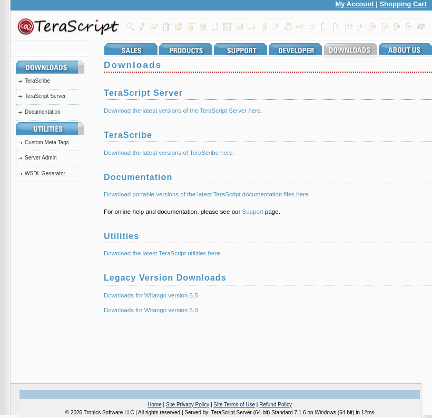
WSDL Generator (45, 173)
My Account (354, 4)
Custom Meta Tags (47, 142)
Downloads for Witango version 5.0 (151, 310)
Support (252, 211)
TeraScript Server (45, 96)
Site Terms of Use (234, 404)
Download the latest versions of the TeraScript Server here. (183, 110)
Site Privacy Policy (187, 404)
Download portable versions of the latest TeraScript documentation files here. (207, 194)
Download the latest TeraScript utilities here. (163, 253)
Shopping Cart (403, 4)
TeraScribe (37, 81)
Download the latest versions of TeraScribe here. (169, 153)
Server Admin (41, 158)
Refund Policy (275, 404)
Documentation (43, 112)
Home (155, 404)
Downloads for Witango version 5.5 (151, 295)
